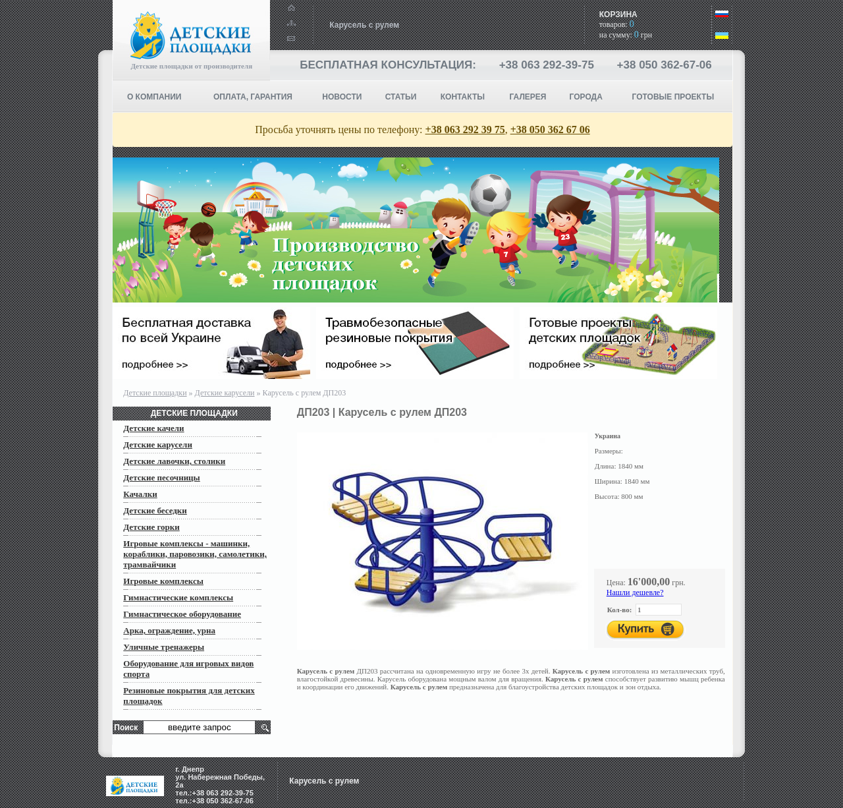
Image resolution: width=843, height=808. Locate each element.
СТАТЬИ (401, 96)
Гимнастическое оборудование (182, 614)
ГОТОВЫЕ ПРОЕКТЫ (673, 96)
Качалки (140, 494)
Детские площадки (154, 392)
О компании (154, 96)
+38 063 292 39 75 (465, 129)
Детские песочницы (161, 477)
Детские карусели (225, 392)
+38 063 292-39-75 (546, 65)
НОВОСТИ (342, 96)
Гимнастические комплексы (178, 597)
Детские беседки (155, 510)
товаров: (616, 24)
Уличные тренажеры (163, 647)
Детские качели (153, 428)
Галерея (528, 96)
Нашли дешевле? (635, 592)
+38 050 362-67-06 (664, 65)
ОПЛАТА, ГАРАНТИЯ (252, 96)
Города (586, 96)
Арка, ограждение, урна (169, 630)
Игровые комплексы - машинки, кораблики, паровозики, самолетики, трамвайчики (195, 553)
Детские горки (151, 527)
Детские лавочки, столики (174, 461)
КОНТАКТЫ (463, 96)
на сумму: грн (625, 35)
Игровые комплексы (163, 581)
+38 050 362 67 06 (550, 129)
